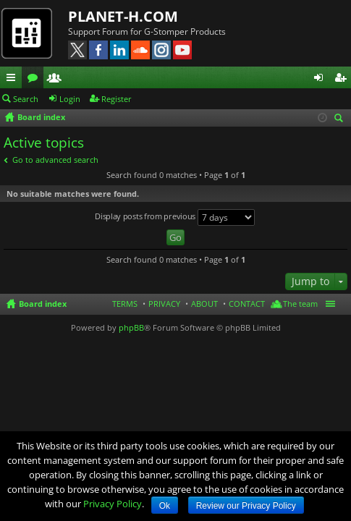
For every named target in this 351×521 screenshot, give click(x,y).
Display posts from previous (175, 217)
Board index (43, 303)
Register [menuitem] (343, 79)
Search (25, 98)
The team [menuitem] (300, 303)
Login (69, 98)
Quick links (14, 79)
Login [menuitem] (321, 79)
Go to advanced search (55, 159)
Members (57, 79)
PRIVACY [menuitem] (164, 303)
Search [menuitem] (341, 119)
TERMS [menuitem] (125, 303)
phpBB (131, 327)
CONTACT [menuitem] (247, 303)
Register (116, 98)
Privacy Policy (112, 503)
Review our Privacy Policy (246, 506)
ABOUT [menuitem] (204, 303)
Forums (35, 79)
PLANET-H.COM (123, 16)
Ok (164, 506)
